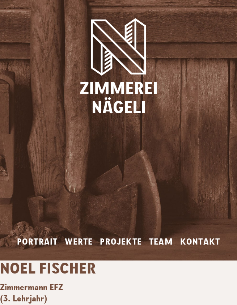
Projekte (121, 242)
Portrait (37, 242)
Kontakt (200, 242)
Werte (79, 242)
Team (161, 242)
